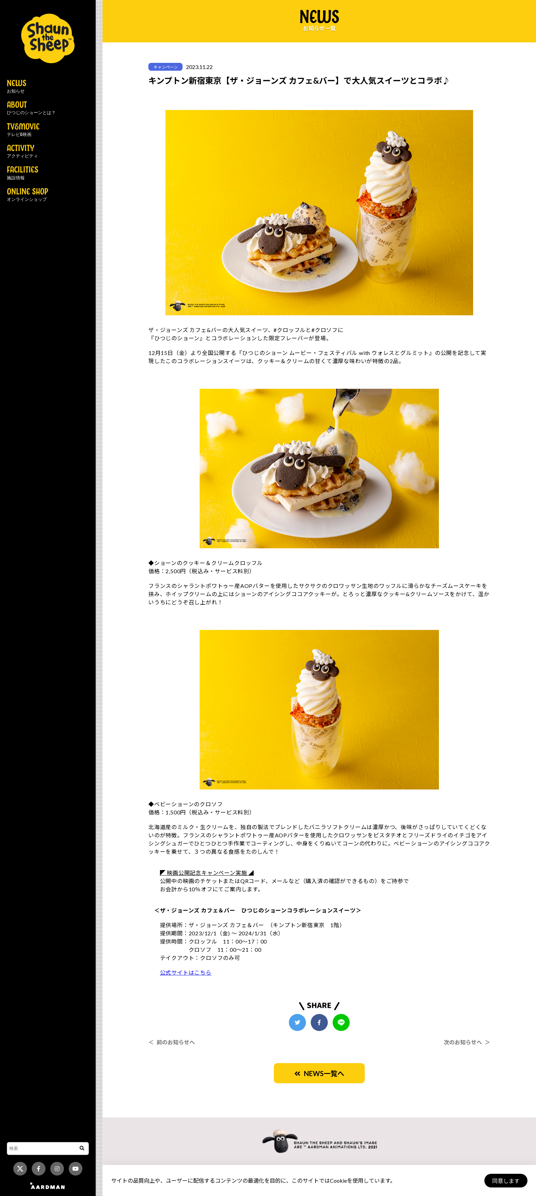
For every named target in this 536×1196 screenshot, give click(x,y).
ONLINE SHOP (27, 195)
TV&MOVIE (23, 130)
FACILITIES (22, 173)
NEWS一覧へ (319, 1073)
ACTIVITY (22, 151)
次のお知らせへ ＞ (467, 1042)
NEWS (16, 86)
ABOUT (31, 108)
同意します (505, 1181)
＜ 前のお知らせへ (171, 1042)
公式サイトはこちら (186, 972)
